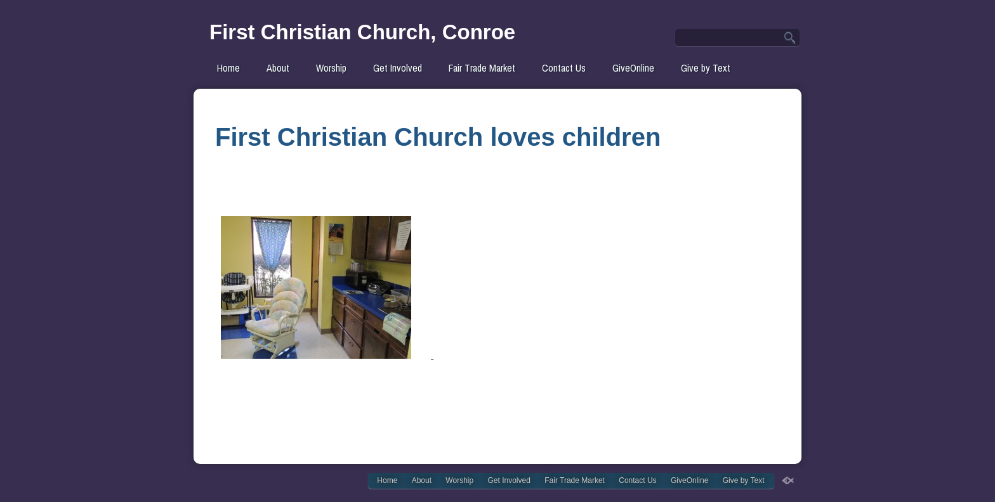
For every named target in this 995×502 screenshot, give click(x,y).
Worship (331, 68)
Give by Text (705, 68)
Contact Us (564, 68)
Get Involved (397, 68)
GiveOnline (633, 68)
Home (228, 68)
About (278, 68)
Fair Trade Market (482, 68)
